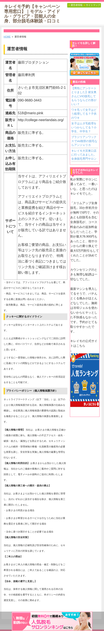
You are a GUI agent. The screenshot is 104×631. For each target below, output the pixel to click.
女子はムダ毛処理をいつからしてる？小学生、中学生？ (83, 127)
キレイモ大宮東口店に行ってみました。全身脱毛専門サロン (83, 154)
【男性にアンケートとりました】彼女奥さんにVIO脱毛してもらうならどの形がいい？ (83, 96)
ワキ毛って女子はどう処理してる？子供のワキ (83, 113)
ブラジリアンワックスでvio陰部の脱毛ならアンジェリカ (84, 141)
